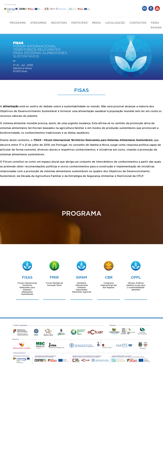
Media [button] (96, 23)
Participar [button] (79, 23)
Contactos (138, 23)
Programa (18, 23)
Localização (115, 23)
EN (144, 8)
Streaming (38, 23)
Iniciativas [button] (59, 23)
